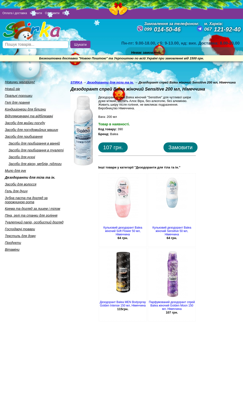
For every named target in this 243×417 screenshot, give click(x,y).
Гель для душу (16, 191)
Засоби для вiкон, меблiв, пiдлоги (35, 164)
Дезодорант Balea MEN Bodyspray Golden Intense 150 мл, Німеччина (123, 303)
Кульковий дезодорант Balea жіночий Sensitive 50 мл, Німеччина (172, 231)
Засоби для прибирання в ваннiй (34, 143)
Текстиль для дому (20, 236)
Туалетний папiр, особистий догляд (34, 222)
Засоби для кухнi (22, 157)
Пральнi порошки (18, 96)
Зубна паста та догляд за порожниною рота (26, 200)
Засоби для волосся (20, 184)
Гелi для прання (17, 102)
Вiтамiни (12, 249)
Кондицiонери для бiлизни (25, 109)
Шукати (80, 44)
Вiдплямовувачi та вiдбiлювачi (29, 116)
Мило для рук (15, 171)
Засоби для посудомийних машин (31, 130)
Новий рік (12, 89)
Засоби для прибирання (24, 137)
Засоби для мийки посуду (25, 123)
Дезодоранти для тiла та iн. (30, 177)
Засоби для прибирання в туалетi (36, 150)
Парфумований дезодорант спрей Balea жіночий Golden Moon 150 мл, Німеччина (172, 305)
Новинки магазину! (20, 82)
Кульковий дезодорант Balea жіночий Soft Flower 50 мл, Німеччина (122, 231)
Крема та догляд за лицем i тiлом (32, 209)
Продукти (13, 243)
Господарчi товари (20, 229)
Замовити (180, 147)
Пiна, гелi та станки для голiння (31, 215)
